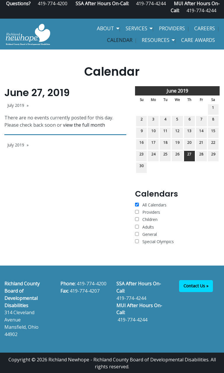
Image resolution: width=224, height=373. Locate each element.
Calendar (119, 39)
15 (213, 132)
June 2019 (177, 91)
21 (201, 143)
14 (201, 132)
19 (177, 143)
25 (165, 155)
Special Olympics (154, 241)
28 (201, 155)
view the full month (84, 125)
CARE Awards (198, 39)
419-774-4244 (201, 10)
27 (189, 155)
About (105, 28)
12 (177, 132)
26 (177, 155)
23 (141, 155)
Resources (155, 39)
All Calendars (151, 205)
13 (189, 132)
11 (165, 132)
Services (136, 28)
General (146, 234)
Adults (144, 227)
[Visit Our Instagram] (217, 16)
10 (153, 132)
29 (213, 155)
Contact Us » (196, 286)
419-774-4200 (91, 283)
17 (153, 143)
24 (153, 155)
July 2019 (15, 105)
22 (213, 143)
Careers (204, 28)
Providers (172, 28)
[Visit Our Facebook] (198, 16)
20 (189, 143)
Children (146, 219)
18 (165, 143)
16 (141, 143)
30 (141, 167)
